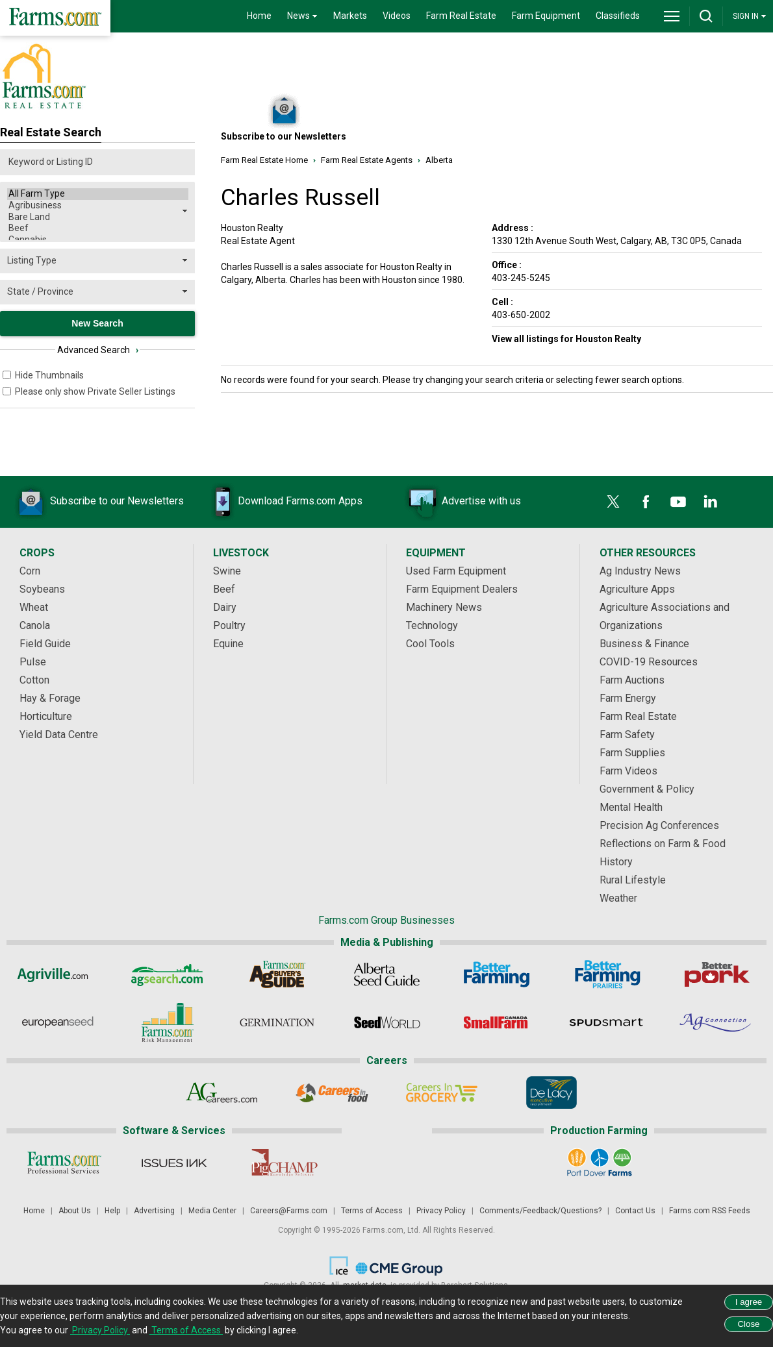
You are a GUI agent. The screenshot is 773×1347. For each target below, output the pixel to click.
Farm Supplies (632, 753)
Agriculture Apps (637, 589)
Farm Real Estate (461, 15)
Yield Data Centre (58, 734)
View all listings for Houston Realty (566, 339)
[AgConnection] (716, 1022)
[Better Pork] (716, 974)
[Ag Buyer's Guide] (277, 974)
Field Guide (45, 643)
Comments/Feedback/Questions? (540, 1210)
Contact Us (635, 1210)
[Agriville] (57, 974)
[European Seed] (57, 1022)
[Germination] (277, 1022)
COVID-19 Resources (649, 662)
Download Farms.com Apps (280, 501)
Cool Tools (430, 643)
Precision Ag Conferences (659, 825)
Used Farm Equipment (456, 571)
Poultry (229, 625)
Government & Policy (647, 789)
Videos (397, 15)
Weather (618, 898)
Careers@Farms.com (288, 1210)
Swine (227, 571)
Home (259, 15)
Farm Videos (628, 771)
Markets (350, 15)
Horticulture (45, 716)
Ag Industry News (640, 571)
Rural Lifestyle (633, 880)
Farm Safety (627, 734)
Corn (29, 571)
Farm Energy (628, 698)
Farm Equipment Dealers (462, 589)
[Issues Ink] (173, 1162)
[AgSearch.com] (167, 974)
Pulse (32, 662)
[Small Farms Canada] (496, 1022)
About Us (74, 1210)
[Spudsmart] (606, 1022)
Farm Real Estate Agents (366, 160)
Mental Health (631, 807)
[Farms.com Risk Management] (167, 1022)
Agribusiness (97, 206)
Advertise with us (462, 501)
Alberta (439, 160)
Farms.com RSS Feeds (709, 1210)
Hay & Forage (50, 698)
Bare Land (97, 217)
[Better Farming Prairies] (606, 974)
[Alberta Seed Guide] (386, 974)
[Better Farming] (496, 974)
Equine (228, 643)
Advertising (154, 1210)
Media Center (212, 1210)
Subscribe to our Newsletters (97, 501)
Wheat (33, 607)
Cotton (34, 680)
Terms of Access (372, 1210)
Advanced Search (97, 350)
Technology (432, 625)
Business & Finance (644, 643)
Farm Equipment (546, 15)
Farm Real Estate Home (264, 160)
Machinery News (444, 607)
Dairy (224, 607)
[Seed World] (386, 1022)
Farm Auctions (632, 680)
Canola (34, 625)
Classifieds (618, 15)
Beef (97, 228)
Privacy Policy (441, 1210)
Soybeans (42, 589)
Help (112, 1210)
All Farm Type (97, 194)
